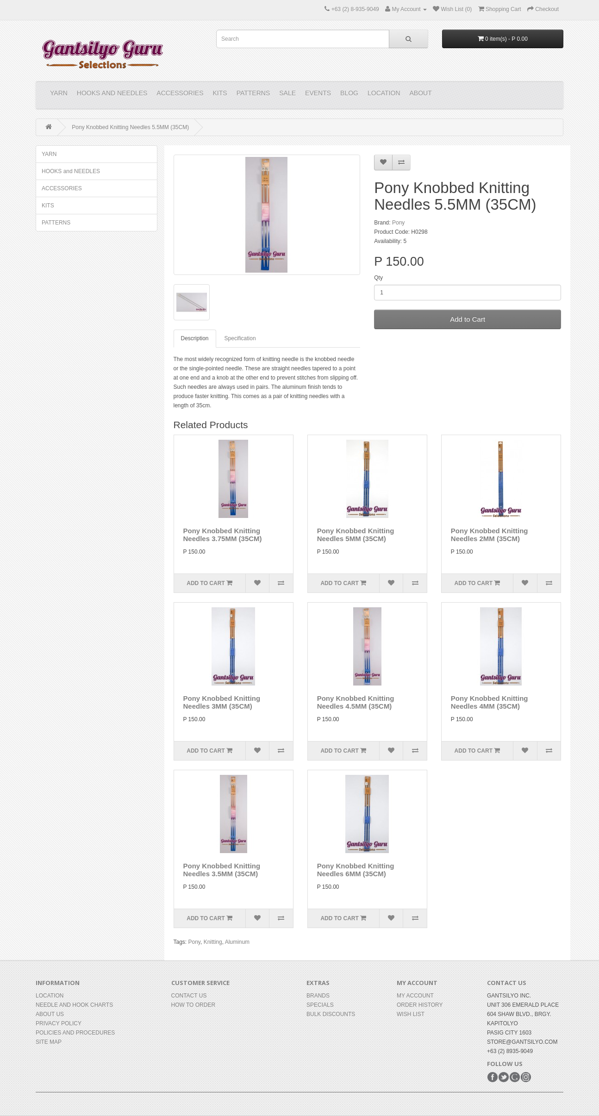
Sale (287, 93)
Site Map (49, 1042)
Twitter (503, 1077)
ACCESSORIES (179, 93)
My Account (415, 995)
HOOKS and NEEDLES (112, 93)
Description (195, 338)
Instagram (525, 1077)
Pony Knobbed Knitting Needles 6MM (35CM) (355, 870)
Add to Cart (467, 319)
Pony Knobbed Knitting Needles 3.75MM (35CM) (222, 534)
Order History (420, 1005)
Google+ (514, 1077)
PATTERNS (253, 93)
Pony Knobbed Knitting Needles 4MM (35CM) (489, 702)
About (421, 93)
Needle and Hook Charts (74, 1005)
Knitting (213, 942)
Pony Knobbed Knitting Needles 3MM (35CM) (222, 702)
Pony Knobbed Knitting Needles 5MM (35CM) (355, 534)
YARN (59, 93)
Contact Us (189, 995)
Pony (398, 222)
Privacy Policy (58, 1023)
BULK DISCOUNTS (330, 1014)
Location (384, 93)
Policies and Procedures (75, 1032)
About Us (50, 1014)
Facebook (492, 1077)
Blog (349, 93)
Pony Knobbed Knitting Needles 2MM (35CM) (489, 534)
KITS (220, 93)
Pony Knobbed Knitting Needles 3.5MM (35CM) (222, 870)
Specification (240, 338)
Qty (378, 277)
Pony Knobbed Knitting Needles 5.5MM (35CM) (130, 127)
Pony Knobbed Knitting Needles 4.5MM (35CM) (355, 702)
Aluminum (237, 942)
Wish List (410, 1014)
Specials (320, 1005)
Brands (318, 995)
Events (318, 93)
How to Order (193, 1005)
